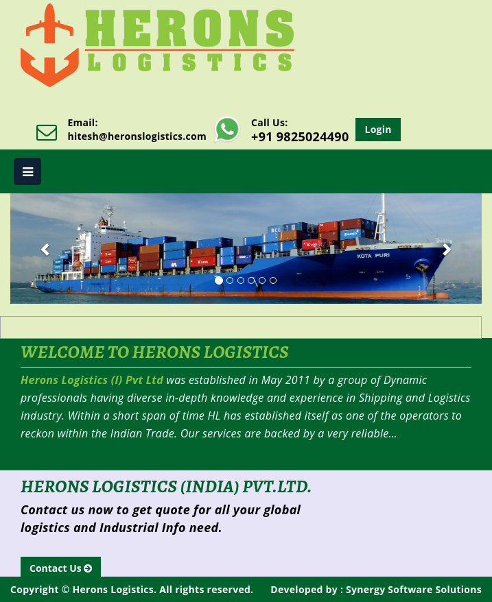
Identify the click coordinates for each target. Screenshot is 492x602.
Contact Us (61, 568)
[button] (45, 248)
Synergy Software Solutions (412, 589)
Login (377, 129)
